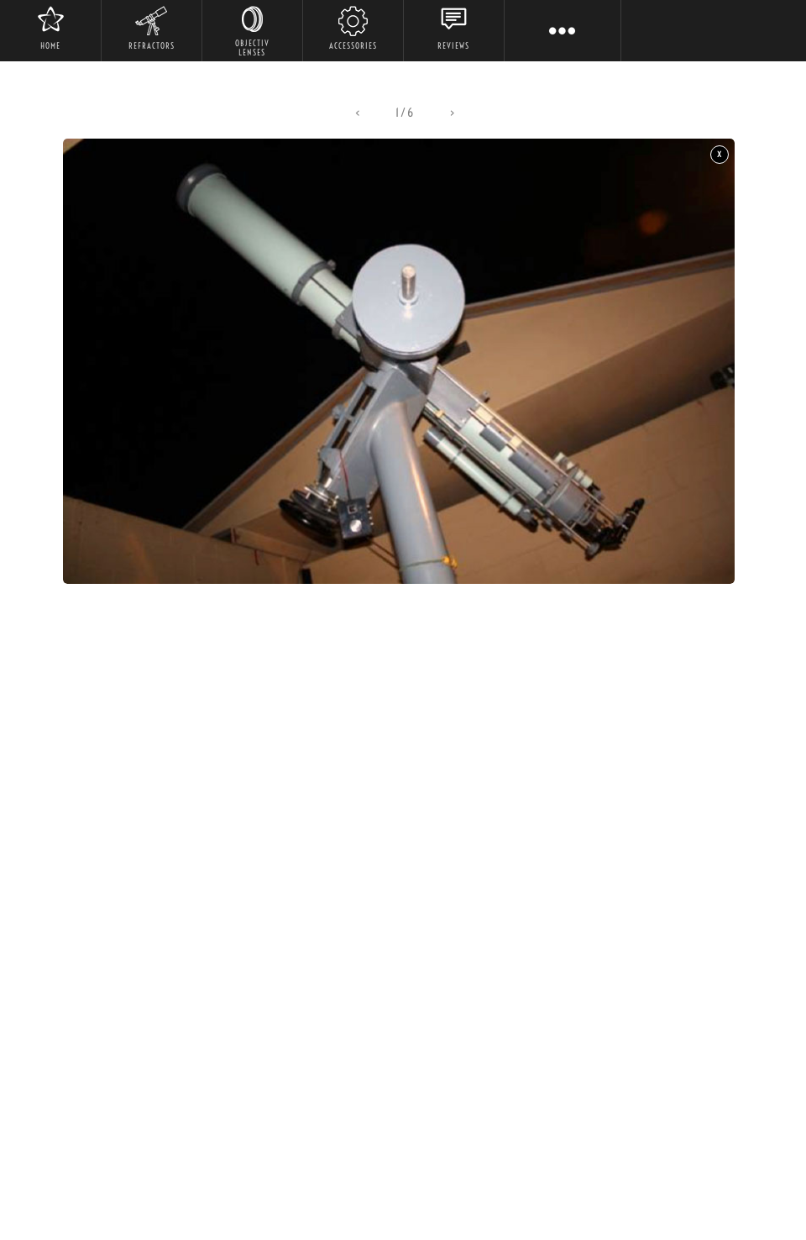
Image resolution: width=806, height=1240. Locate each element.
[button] (357, 113)
